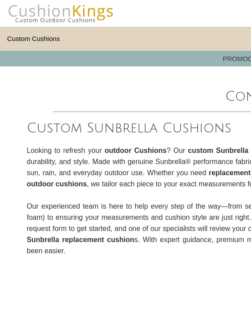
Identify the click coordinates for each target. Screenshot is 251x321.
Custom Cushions (33, 38)
